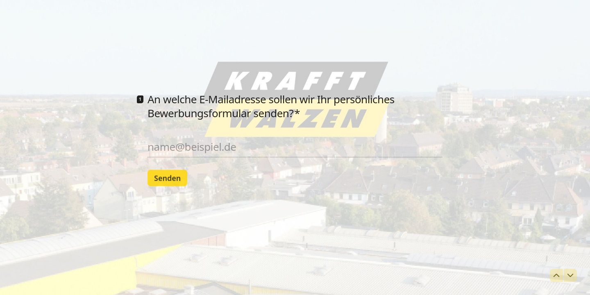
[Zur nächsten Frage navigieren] (570, 275)
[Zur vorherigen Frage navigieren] (556, 275)
